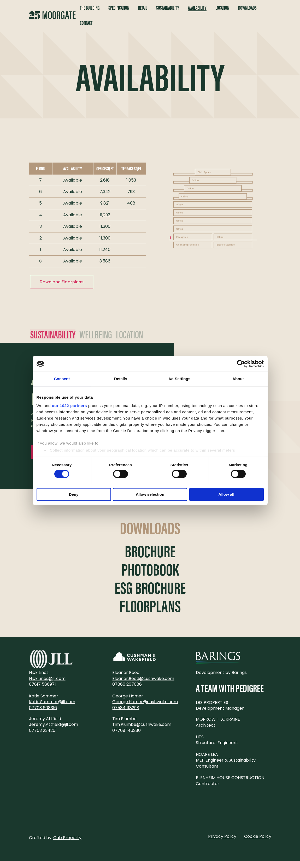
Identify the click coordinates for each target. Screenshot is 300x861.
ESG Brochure (150, 587)
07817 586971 (42, 684)
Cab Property (67, 838)
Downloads (247, 7)
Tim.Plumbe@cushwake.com (141, 724)
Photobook (150, 569)
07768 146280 (126, 730)
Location (222, 7)
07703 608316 (43, 708)
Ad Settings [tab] (179, 378)
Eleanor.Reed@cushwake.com (143, 678)
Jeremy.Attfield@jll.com (53, 724)
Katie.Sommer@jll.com (52, 702)
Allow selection (150, 494)
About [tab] (238, 378)
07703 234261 (43, 730)
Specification (118, 7)
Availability (197, 7)
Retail (142, 7)
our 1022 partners (69, 405)
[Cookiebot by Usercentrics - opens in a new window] (241, 364)
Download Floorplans (62, 282)
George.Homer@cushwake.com (145, 702)
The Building (89, 7)
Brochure (150, 551)
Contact (86, 22)
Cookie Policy (257, 836)
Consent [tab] (62, 378)
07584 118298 (125, 708)
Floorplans (150, 606)
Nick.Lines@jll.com (47, 678)
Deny (74, 494)
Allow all (226, 494)
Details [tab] (120, 378)
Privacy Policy (222, 836)
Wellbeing (95, 334)
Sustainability (167, 7)
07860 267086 (127, 684)
